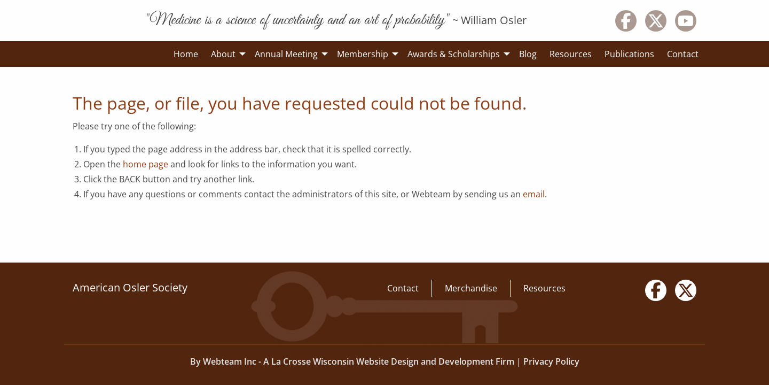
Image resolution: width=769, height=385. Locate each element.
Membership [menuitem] (362, 54)
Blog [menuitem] (528, 54)
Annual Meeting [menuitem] (286, 54)
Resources (544, 288)
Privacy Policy (551, 361)
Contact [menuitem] (683, 54)
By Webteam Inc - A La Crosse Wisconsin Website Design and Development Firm (352, 361)
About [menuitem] (223, 54)
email (534, 194)
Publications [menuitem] (629, 54)
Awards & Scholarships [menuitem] (453, 54)
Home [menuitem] (186, 54)
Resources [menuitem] (571, 54)
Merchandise (471, 288)
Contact (403, 288)
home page (145, 164)
